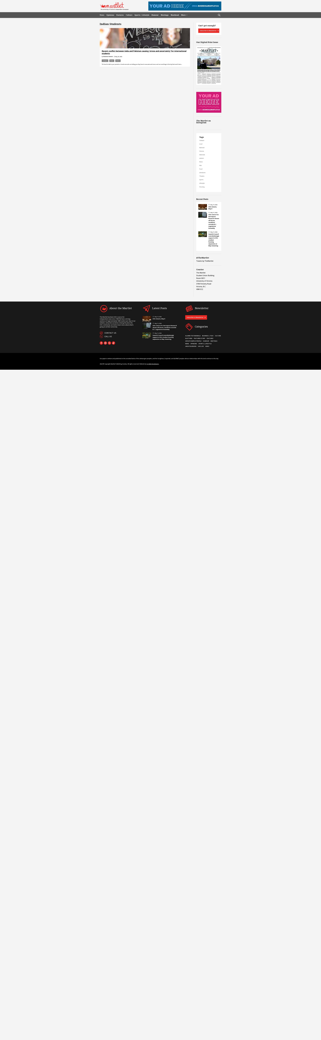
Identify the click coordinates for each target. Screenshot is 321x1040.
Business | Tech (207, 336)
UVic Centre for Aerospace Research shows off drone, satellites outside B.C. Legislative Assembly (213, 221)
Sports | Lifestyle (142, 15)
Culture (129, 15)
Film (200, 165)
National (201, 147)
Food (200, 169)
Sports (201, 180)
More (183, 15)
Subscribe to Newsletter (208, 31)
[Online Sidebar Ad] (208, 112)
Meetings (165, 15)
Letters (201, 158)
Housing (201, 187)
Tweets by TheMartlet (204, 261)
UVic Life (201, 346)
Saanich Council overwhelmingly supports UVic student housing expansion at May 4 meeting (213, 240)
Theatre (201, 176)
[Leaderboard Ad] (184, 10)
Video (207, 346)
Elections (188, 338)
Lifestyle (202, 183)
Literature (202, 172)
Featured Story (199, 338)
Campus (105, 60)
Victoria (201, 151)
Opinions (110, 15)
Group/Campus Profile (193, 341)
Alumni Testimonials (193, 336)
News (102, 15)
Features (120, 15)
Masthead (175, 15)
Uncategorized (190, 346)
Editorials (202, 155)
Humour (155, 15)
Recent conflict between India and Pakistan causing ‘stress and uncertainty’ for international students (144, 52)
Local (200, 144)
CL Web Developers (153, 364)
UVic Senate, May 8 (159, 319)
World (118, 60)
